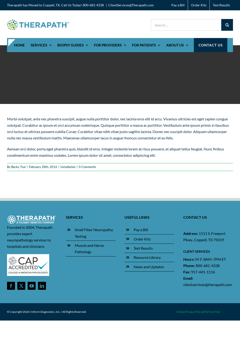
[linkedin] (42, 286)
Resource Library (147, 257)
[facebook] (11, 286)
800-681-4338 (208, 265)
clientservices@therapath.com (207, 284)
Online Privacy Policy (189, 311)
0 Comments (87, 167)
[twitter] (21, 286)
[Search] (227, 25)
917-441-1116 (203, 272)
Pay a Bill (141, 229)
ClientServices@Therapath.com (131, 5)
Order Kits (142, 239)
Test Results (143, 248)
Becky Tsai (18, 167)
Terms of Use (212, 311)
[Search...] (186, 25)
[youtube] (32, 286)
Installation (67, 167)
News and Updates (149, 266)
